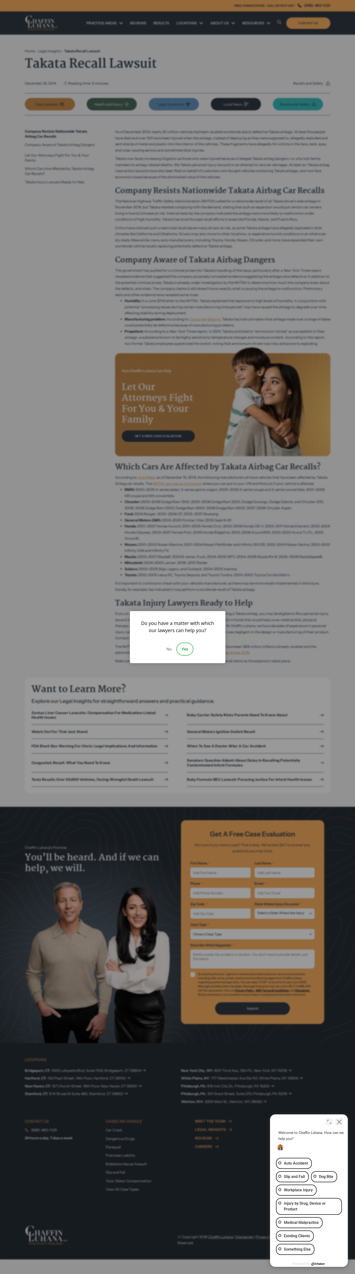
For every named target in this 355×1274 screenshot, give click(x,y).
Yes (185, 649)
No (169, 649)
